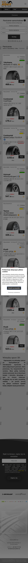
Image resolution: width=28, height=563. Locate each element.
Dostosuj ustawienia (14, 292)
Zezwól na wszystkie (14, 288)
